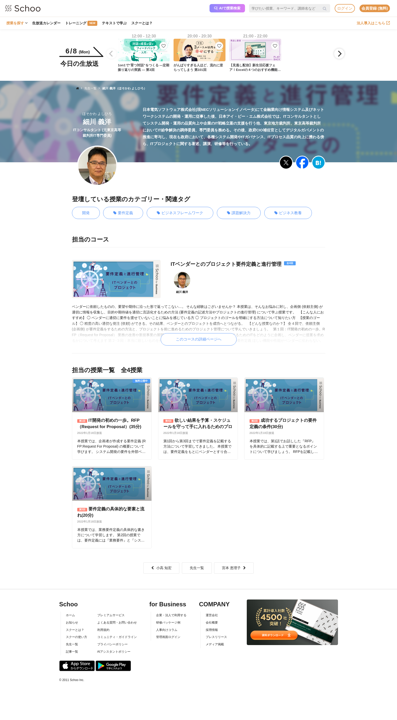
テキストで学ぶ (114, 23)
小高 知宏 (161, 568)
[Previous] (111, 54)
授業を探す (17, 23)
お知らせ (72, 622)
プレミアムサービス (111, 615)
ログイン (344, 8)
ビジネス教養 (288, 213)
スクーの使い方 (76, 637)
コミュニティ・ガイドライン (117, 637)
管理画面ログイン (168, 637)
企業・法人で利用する (171, 615)
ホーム (70, 615)
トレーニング (81, 23)
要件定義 (123, 213)
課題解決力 (239, 213)
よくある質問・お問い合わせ (117, 622)
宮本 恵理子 (234, 568)
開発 (86, 213)
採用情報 (212, 630)
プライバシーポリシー (112, 644)
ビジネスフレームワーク (180, 213)
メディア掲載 (215, 644)
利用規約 (103, 630)
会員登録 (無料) (375, 8)
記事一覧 (72, 651)
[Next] (339, 54)
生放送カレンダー (46, 23)
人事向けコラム (166, 630)
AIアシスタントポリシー (113, 651)
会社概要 (212, 622)
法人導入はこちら (373, 23)
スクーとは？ (142, 23)
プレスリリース (216, 637)
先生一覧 (197, 568)
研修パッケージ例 (168, 622)
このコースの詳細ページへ (198, 339)
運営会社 (212, 615)
